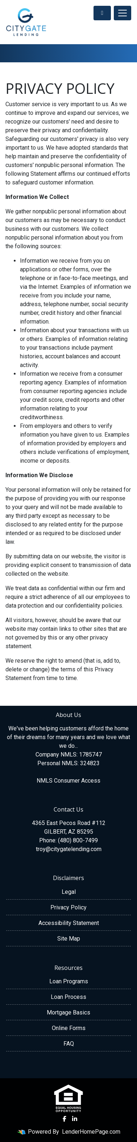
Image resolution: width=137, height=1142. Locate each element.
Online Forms (69, 1028)
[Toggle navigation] (122, 13)
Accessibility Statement (68, 923)
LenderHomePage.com (91, 1131)
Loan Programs (68, 981)
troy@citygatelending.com (68, 849)
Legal (69, 891)
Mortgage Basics (68, 1012)
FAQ (68, 1043)
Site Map (68, 938)
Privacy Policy (68, 907)
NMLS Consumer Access (68, 780)
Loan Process (68, 996)
